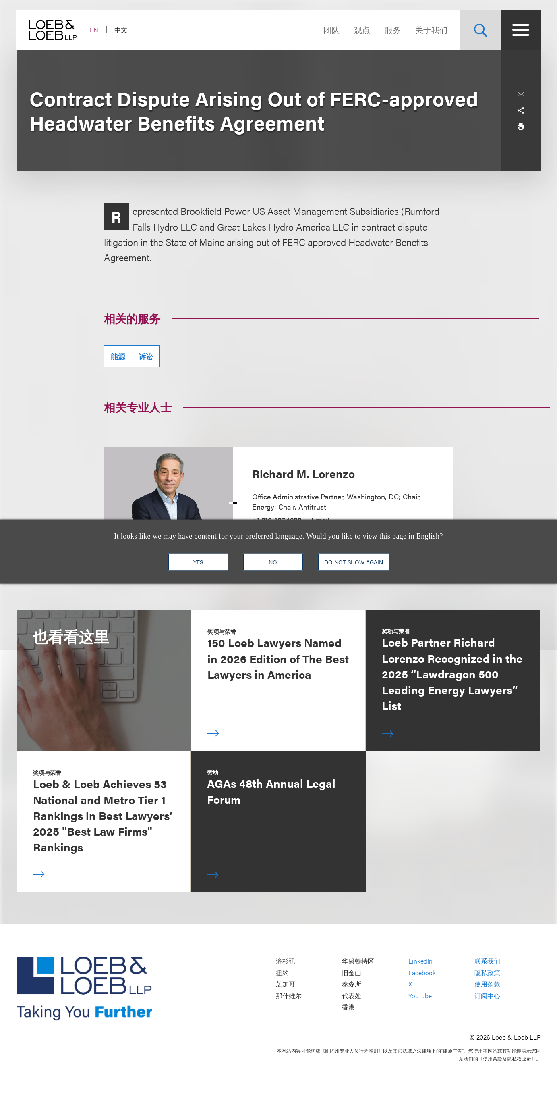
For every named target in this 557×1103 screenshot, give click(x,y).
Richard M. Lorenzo (303, 473)
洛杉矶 (285, 961)
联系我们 (487, 961)
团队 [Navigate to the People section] (331, 29)
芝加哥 (285, 984)
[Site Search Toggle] (480, 30)
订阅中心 (487, 995)
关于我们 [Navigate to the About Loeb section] (431, 29)
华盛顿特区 (358, 961)
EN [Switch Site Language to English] (94, 29)
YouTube (420, 995)
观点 (362, 29)
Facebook (422, 972)
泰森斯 (351, 984)
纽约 (282, 972)
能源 (118, 356)
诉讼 (146, 356)
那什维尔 (289, 995)
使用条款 (487, 984)
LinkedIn (420, 961)
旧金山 (351, 972)
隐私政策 (487, 972)
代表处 (351, 995)
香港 (348, 1007)
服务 (393, 29)
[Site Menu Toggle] (521, 30)
